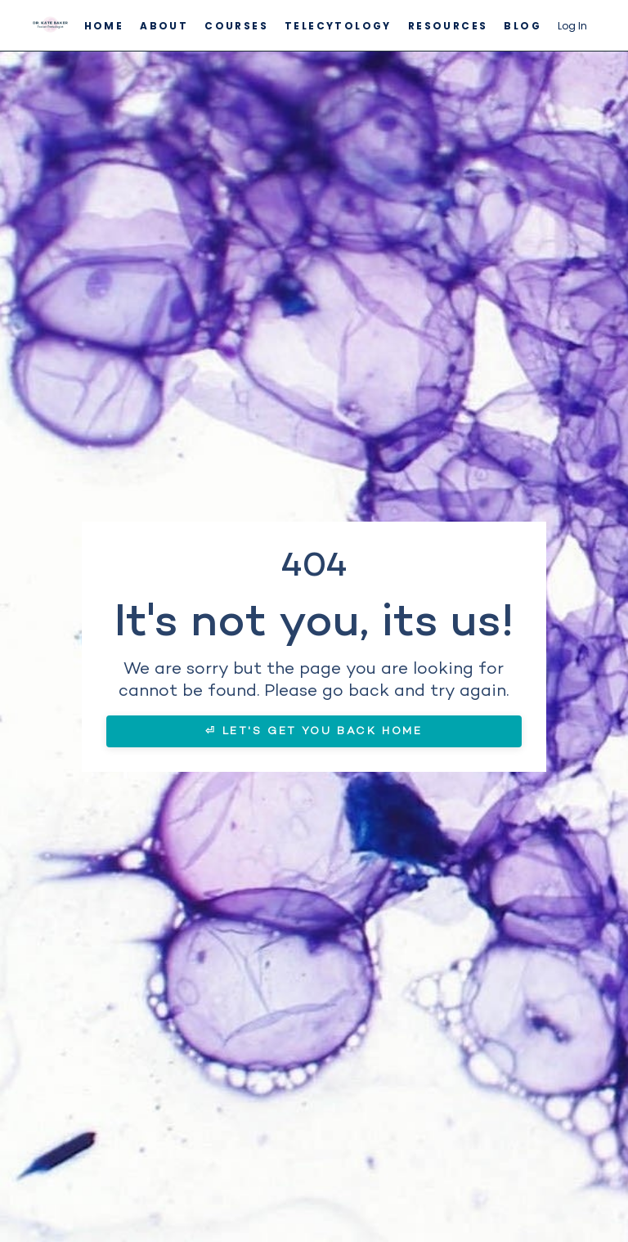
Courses (236, 26)
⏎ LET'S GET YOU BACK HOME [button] (313, 731)
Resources (448, 26)
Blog (522, 26)
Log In (572, 26)
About (164, 26)
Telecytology (338, 26)
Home (104, 26)
